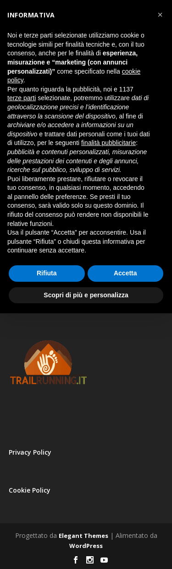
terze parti (21, 98)
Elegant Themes (83, 535)
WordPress (86, 546)
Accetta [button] (125, 273)
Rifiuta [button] (47, 273)
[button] (160, 14)
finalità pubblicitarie (108, 142)
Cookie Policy (29, 490)
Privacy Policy (30, 452)
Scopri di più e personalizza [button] (86, 295)
